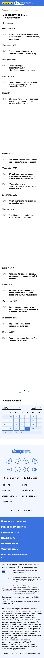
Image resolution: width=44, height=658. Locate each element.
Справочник (7, 501)
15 (16, 425)
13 (5, 425)
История (6, 490)
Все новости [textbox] (8, 23)
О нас (24, 485)
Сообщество (28, 490)
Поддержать (7, 3)
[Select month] (11, 408)
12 (39, 421)
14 (11, 425)
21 (11, 429)
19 (39, 425)
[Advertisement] (22, 128)
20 (5, 429)
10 (28, 421)
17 (28, 425)
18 (33, 425)
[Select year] (36, 408)
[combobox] (13, 23)
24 (28, 429)
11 (33, 421)
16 (22, 425)
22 (16, 429)
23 (22, 429)
